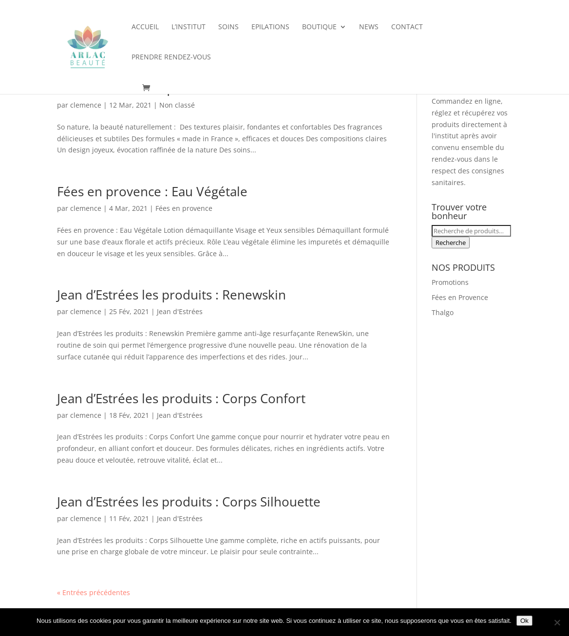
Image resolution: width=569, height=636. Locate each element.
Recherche (451, 242)
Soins (228, 27)
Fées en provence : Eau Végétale (152, 191)
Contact (407, 27)
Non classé (177, 105)
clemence (85, 105)
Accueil (145, 27)
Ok (524, 620)
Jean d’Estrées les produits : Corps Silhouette (189, 501)
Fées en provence (183, 208)
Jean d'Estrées (180, 311)
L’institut (188, 27)
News (369, 27)
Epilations (270, 27)
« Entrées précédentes (93, 592)
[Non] (557, 622)
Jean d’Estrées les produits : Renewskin (171, 294)
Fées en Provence (460, 297)
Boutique (319, 27)
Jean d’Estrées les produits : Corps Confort (181, 398)
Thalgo (443, 312)
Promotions (450, 282)
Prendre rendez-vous (171, 57)
